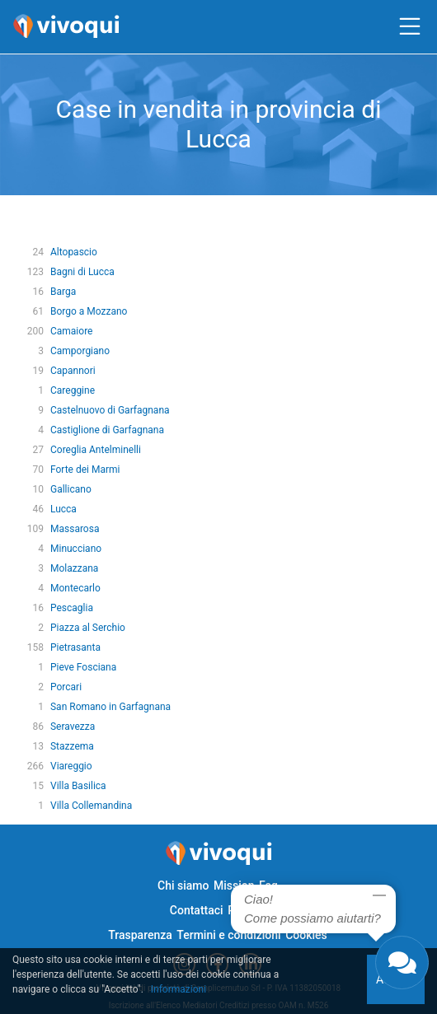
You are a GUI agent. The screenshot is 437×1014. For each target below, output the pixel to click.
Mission (234, 885)
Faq (268, 885)
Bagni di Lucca (82, 272)
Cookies (306, 935)
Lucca (63, 509)
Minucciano (75, 548)
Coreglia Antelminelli (95, 450)
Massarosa (74, 529)
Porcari (66, 687)
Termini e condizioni (228, 935)
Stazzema (72, 746)
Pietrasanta (75, 647)
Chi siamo (183, 885)
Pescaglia (71, 608)
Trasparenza (140, 935)
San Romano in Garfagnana (110, 707)
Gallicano (71, 489)
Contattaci (196, 910)
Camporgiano (80, 351)
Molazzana (74, 568)
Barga (63, 291)
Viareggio (71, 766)
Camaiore (71, 331)
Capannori (73, 370)
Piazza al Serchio (87, 627)
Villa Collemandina (91, 805)
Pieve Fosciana (83, 667)
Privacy (246, 910)
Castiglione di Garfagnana (107, 430)
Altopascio (73, 252)
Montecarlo (75, 588)
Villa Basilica (78, 786)
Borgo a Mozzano (88, 311)
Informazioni (178, 989)
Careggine (72, 390)
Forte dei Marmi (85, 469)
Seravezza (72, 726)
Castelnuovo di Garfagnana (110, 410)
